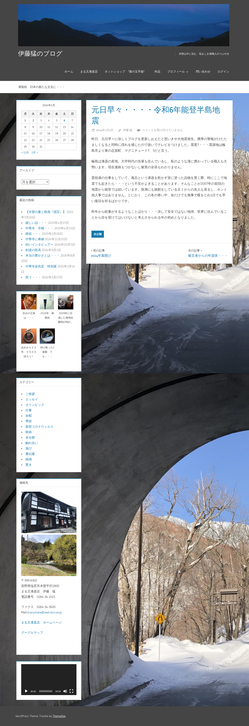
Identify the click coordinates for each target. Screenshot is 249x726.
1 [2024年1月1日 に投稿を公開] (25, 120)
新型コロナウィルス (39, 426)
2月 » (35, 152)
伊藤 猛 (127, 130)
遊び (28, 448)
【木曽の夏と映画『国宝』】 (45, 212)
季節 (28, 421)
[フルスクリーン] (71, 691)
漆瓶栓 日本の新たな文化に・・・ (41, 87)
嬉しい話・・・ (36, 223)
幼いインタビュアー (39, 244)
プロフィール (176, 71)
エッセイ (31, 399)
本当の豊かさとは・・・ (42, 255)
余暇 (28, 416)
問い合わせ (203, 71)
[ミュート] (65, 691)
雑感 (28, 459)
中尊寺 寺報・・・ (39, 228)
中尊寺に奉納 (34, 239)
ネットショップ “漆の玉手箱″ (126, 71)
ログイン (223, 71)
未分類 (98, 234)
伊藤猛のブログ (40, 53)
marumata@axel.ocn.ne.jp (44, 612)
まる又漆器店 (89, 71)
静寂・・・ (33, 234)
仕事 (28, 410)
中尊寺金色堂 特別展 (41, 266)
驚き (28, 465)
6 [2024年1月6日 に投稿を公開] (64, 120)
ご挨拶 (30, 394)
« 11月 (25, 152)
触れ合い (31, 443)
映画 (28, 432)
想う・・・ (33, 277)
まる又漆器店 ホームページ (41, 622)
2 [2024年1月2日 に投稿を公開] (33, 120)
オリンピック (34, 405)
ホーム (68, 71)
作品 (157, 71)
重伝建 (30, 454)
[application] (48, 679)
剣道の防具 (33, 250)
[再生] (26, 691)
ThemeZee (59, 716)
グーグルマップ (32, 632)
